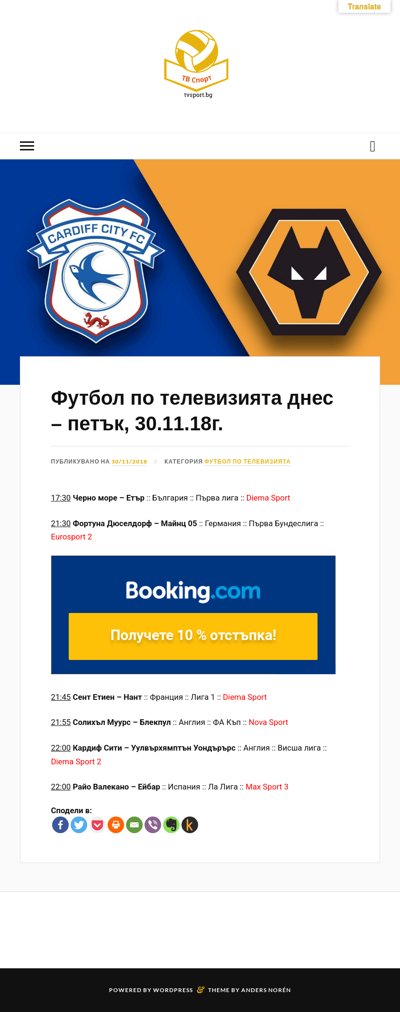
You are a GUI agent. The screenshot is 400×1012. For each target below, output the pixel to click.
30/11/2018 (129, 461)
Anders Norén (266, 989)
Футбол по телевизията (247, 461)
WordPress (173, 989)
